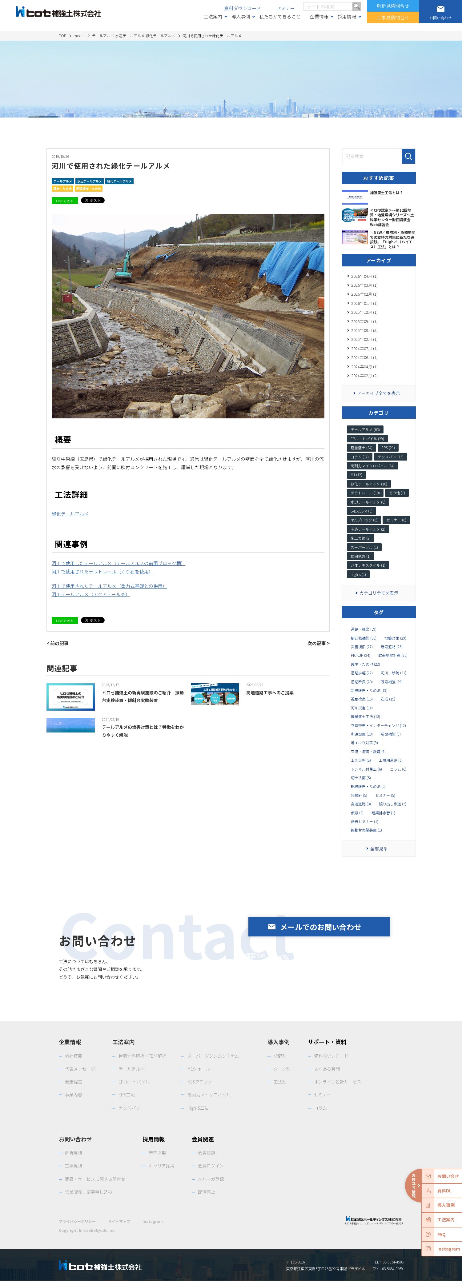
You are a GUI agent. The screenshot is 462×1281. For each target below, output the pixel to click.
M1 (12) (356, 474)
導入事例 (240, 16)
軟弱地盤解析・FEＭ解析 (142, 1056)
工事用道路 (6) (391, 760)
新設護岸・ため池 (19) (369, 690)
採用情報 (347, 16)
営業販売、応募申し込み (88, 1192)
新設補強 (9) (391, 734)
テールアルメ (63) (365, 429)
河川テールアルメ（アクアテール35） (91, 594)
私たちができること (280, 16)
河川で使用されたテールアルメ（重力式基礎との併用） (109, 586)
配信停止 (206, 1192)
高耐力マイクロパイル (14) (373, 465)
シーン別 (282, 1069)
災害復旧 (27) (362, 646)
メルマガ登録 (211, 1179)
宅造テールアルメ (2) (368, 529)
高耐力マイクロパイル (209, 1094)
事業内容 (73, 1094)
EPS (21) (388, 447)
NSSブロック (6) (364, 519)
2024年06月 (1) (364, 357)
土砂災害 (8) (361, 760)
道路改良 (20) (362, 682)
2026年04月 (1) (364, 276)
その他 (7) (397, 492)
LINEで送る (64, 200)
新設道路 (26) (392, 646)
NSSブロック (199, 1082)
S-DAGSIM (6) (361, 510)
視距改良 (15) (362, 699)
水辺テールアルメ (89, 181)
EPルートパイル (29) (367, 438)
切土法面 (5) (361, 778)
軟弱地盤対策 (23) (393, 655)
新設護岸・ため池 (88, 188)
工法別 (280, 1082)
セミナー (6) (396, 519)
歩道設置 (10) (362, 734)
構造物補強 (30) (363, 638)
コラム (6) (398, 769)
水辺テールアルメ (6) (368, 502)
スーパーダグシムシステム (213, 1056)
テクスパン (129, 1108)
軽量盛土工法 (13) (365, 716)
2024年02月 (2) (364, 375)
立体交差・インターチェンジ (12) (378, 725)
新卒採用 (157, 1153)
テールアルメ (63, 181)
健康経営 (73, 1082)
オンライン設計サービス (337, 1082)
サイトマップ (119, 1221)
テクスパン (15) (391, 456)
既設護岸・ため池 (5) (368, 786)
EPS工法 (127, 1094)
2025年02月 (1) (364, 339)
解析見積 (73, 1153)
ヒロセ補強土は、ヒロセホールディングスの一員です (374, 1220)
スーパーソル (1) (364, 547)
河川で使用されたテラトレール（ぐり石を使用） (102, 571)
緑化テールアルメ (119, 181)
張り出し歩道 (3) (392, 804)
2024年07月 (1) (364, 348)
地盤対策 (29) (395, 638)
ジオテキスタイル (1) (368, 565)
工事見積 (73, 1166)
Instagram (153, 1221)
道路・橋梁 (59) (363, 629)
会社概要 (73, 1056)
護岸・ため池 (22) (365, 664)
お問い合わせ (75, 1139)
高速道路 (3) (361, 804)
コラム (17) (360, 456)
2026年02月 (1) (364, 294)
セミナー (285, 8)
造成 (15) (388, 699)
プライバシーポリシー (77, 1221)
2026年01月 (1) (364, 303)
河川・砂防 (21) (393, 673)
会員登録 (206, 1153)
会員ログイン (211, 1166)
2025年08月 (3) (364, 330)
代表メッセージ (80, 1069)
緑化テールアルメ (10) (369, 483)
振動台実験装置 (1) (366, 830)
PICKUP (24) (360, 655)
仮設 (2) (357, 813)
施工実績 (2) (361, 538)
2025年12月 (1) (364, 312)
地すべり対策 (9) (364, 742)
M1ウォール (198, 1069)
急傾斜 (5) (359, 795)
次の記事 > (318, 643)
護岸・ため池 (62, 188)
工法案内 (213, 16)
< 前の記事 (57, 643)
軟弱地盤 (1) (361, 556)
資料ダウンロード (242, 8)
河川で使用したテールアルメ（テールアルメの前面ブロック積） (119, 563)
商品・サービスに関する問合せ (95, 1179)
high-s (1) (358, 574)
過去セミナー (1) (364, 821)
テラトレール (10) (365, 492)
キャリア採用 (162, 1166)
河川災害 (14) (362, 708)
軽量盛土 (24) (361, 447)
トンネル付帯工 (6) (366, 769)
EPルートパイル (134, 1082)
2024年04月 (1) (364, 366)
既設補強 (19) (392, 682)
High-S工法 (198, 1108)
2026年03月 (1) (364, 285)
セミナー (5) (385, 795)
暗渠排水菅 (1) (383, 813)
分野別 (280, 1056)
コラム (320, 1108)
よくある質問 (327, 1069)
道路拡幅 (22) (362, 673)
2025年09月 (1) (364, 321)
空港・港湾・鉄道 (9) (368, 751)
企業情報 (319, 16)
